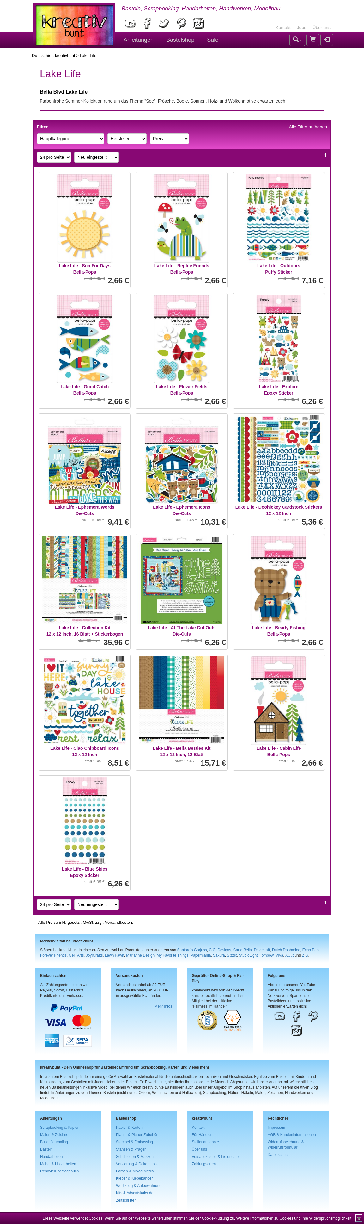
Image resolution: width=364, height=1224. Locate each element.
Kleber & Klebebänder (134, 1178)
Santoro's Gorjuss (192, 950)
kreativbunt (65, 55)
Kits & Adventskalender (135, 1193)
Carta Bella (242, 950)
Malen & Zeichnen (55, 1135)
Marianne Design (140, 955)
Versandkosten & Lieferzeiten (216, 1156)
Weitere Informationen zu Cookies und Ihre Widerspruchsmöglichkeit (293, 1218)
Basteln (46, 1149)
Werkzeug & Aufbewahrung (138, 1186)
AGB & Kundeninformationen (292, 1135)
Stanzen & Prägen (131, 1149)
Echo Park (311, 950)
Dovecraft (262, 950)
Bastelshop (180, 40)
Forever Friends (53, 955)
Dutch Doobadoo (286, 950)
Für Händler (202, 1135)
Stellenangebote (205, 1142)
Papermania (201, 955)
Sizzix (232, 955)
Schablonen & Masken (135, 1156)
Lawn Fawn (114, 955)
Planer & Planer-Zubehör (137, 1135)
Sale (212, 40)
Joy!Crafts (94, 955)
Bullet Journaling (54, 1142)
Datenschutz (278, 1155)
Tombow (267, 955)
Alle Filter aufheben (308, 126)
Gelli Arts (76, 955)
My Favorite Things (173, 955)
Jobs (301, 27)
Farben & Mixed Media (135, 1171)
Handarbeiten (51, 1156)
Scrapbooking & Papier (59, 1127)
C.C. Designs (220, 950)
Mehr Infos (163, 1006)
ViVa (279, 955)
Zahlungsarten (204, 1164)
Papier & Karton (129, 1127)
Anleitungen (139, 40)
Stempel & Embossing (134, 1142)
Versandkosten (118, 922)
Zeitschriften (126, 1200)
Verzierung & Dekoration (136, 1164)
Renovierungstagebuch (59, 1171)
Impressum (277, 1127)
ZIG (305, 955)
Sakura (219, 955)
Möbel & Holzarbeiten (58, 1164)
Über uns (321, 27)
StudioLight (248, 955)
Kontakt (283, 27)
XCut (289, 955)
